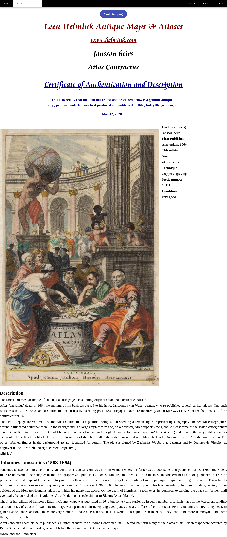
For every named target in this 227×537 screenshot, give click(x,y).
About (205, 3)
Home (7, 3)
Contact (219, 3)
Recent (191, 3)
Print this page (114, 14)
